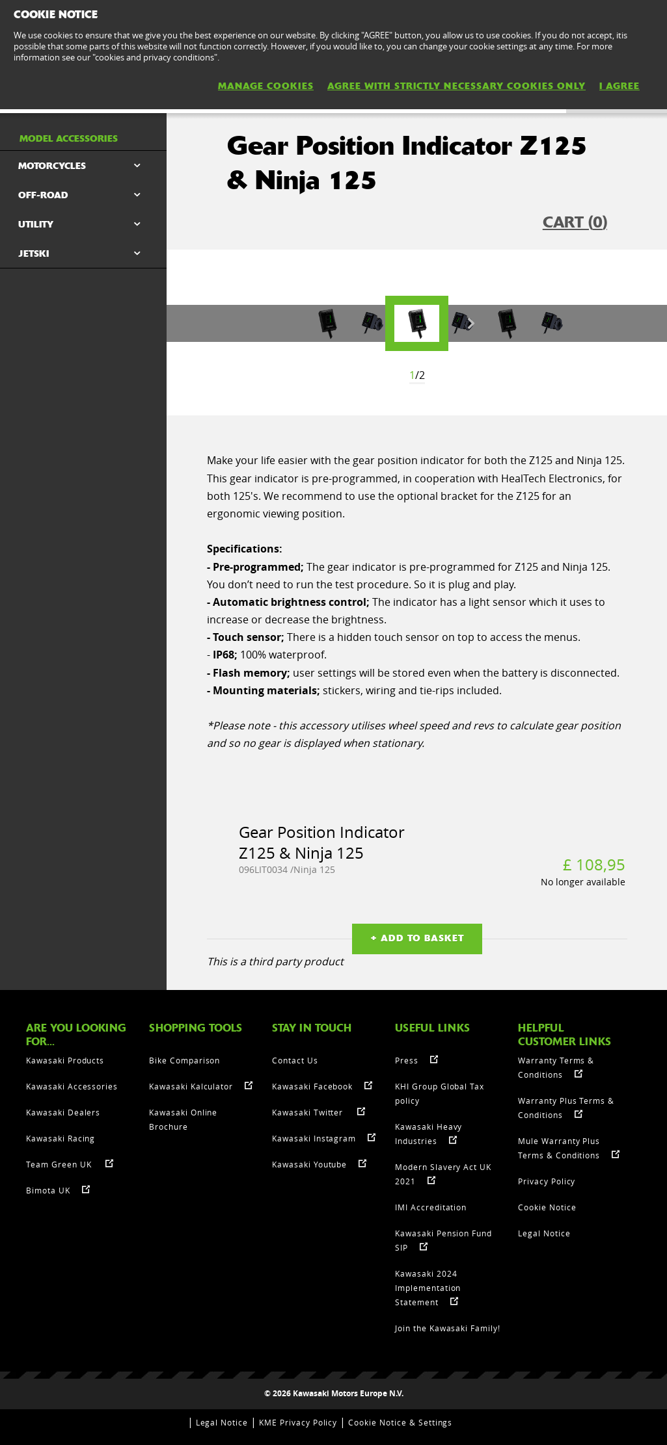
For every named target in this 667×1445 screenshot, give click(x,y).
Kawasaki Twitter (309, 1112)
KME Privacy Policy (298, 1422)
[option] (416, 323)
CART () (575, 222)
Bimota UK (48, 1190)
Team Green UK (60, 1164)
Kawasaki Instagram (314, 1138)
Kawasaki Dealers (63, 1112)
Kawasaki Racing (60, 1138)
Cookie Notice (547, 1207)
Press (406, 1060)
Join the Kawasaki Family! (447, 1328)
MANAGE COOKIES (266, 86)
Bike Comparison (184, 1060)
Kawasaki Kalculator (191, 1086)
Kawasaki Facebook (312, 1086)
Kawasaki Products (65, 1060)
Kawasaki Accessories (72, 1086)
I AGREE (619, 86)
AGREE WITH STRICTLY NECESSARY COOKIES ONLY (456, 86)
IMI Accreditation (431, 1207)
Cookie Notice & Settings (400, 1422)
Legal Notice (544, 1233)
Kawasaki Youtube (309, 1164)
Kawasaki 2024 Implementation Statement (428, 1287)
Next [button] (471, 323)
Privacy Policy (546, 1181)
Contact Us (295, 1060)
